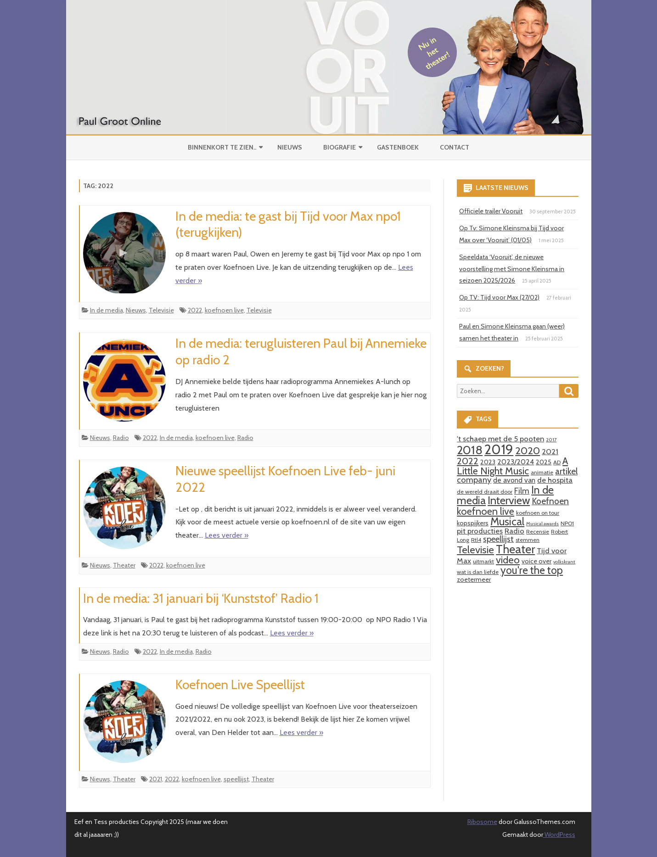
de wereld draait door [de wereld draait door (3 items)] (484, 491)
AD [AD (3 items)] (557, 462)
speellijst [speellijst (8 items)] (498, 539)
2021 (155, 779)
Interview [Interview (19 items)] (509, 500)
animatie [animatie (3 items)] (542, 472)
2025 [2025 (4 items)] (543, 462)
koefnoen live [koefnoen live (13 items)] (485, 511)
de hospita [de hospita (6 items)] (555, 479)
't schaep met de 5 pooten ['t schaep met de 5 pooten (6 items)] (500, 438)
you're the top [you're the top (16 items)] (531, 570)
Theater (124, 565)
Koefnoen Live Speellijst (240, 684)
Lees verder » (226, 535)
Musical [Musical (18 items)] (507, 521)
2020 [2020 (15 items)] (527, 450)
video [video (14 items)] (508, 560)
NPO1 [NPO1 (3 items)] (567, 523)
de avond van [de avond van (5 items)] (514, 480)
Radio (121, 438)
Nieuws (289, 147)
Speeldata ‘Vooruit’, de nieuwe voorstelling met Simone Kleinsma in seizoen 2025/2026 (511, 269)
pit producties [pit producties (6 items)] (480, 530)
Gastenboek (398, 147)
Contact (454, 147)
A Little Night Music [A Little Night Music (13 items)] (512, 466)
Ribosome (482, 822)
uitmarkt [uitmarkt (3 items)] (483, 561)
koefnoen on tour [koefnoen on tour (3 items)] (537, 512)
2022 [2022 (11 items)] (467, 461)
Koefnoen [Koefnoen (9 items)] (550, 500)
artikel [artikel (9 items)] (566, 471)
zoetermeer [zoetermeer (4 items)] (474, 579)
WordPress (559, 834)
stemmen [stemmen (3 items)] (527, 539)
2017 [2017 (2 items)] (551, 440)
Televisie (161, 310)
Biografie (339, 147)
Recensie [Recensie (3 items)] (537, 531)
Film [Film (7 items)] (521, 490)
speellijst (236, 779)
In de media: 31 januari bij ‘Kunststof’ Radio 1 (201, 598)
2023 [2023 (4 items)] (487, 462)
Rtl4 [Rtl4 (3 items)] (476, 539)
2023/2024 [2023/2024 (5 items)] (515, 461)
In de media (106, 310)
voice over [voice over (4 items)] (536, 561)
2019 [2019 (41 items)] (498, 449)
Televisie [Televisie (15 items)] (475, 549)
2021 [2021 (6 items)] (550, 451)
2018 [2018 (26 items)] (470, 450)
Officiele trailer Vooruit (490, 211)
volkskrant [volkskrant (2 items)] (564, 562)
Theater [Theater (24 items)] (515, 549)
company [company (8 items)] (474, 479)
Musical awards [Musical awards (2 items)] (542, 524)
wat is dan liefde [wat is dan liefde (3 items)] (478, 571)
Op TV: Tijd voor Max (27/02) (499, 297)
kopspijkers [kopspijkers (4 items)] (473, 523)
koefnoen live (224, 310)
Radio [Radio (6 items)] (514, 530)
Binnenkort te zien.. (222, 147)
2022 (195, 310)
